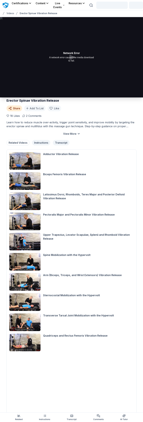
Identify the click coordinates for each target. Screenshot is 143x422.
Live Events (59, 5)
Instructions (44, 417)
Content (42, 3)
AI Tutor (124, 417)
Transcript (72, 417)
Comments (98, 417)
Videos (10, 13)
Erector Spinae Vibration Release (38, 13)
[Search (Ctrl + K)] (91, 5)
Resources (77, 3)
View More (71, 133)
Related (19, 417)
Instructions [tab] (41, 142)
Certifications (22, 3)
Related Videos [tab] (18, 142)
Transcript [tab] (61, 142)
